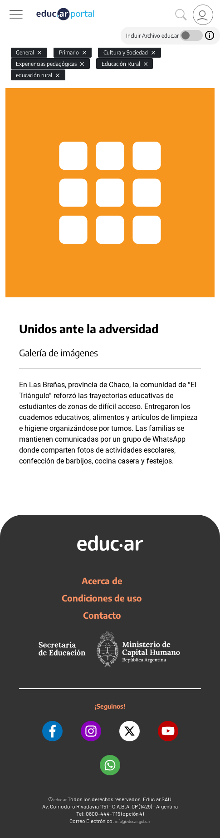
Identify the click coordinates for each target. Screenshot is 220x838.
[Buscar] (181, 15)
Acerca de (102, 580)
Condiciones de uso (102, 597)
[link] (203, 15)
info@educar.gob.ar (132, 821)
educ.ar (60, 799)
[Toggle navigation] (8, 5)
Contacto (102, 615)
